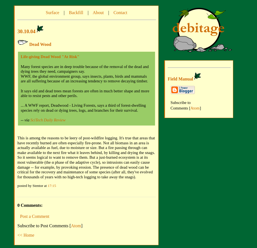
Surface (52, 12)
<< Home (25, 235)
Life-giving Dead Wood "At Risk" (50, 56)
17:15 (52, 186)
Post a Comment (34, 216)
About (98, 12)
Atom (76, 225)
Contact (120, 12)
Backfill (76, 12)
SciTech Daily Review (47, 120)
